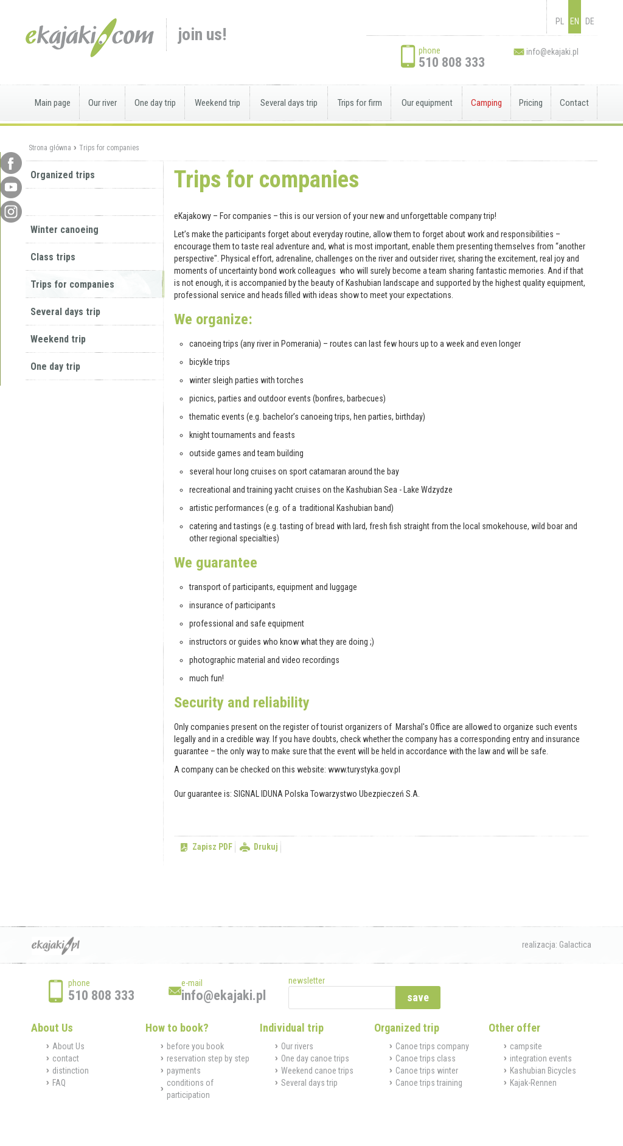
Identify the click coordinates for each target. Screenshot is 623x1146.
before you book (195, 1046)
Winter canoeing (64, 229)
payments (184, 1070)
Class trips (52, 257)
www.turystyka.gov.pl (364, 769)
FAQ (59, 1083)
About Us (68, 1046)
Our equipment (427, 102)
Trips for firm (360, 102)
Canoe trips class (425, 1058)
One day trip (155, 102)
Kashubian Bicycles (543, 1070)
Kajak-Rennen (533, 1083)
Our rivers (297, 1046)
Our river (102, 102)
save (418, 997)
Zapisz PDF (212, 847)
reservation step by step (208, 1058)
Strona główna (50, 148)
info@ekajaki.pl (552, 52)
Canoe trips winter (426, 1070)
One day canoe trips (315, 1058)
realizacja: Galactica (556, 945)
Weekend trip (217, 102)
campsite (526, 1046)
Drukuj (266, 847)
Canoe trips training (428, 1083)
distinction (70, 1070)
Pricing (531, 102)
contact (65, 1058)
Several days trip (289, 102)
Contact (574, 102)
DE (589, 21)
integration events (541, 1058)
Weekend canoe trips (317, 1070)
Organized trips (62, 175)
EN (574, 21)
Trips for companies (109, 148)
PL (559, 21)
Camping (486, 102)
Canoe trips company (432, 1046)
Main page (53, 102)
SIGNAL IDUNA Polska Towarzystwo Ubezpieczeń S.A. (327, 794)
